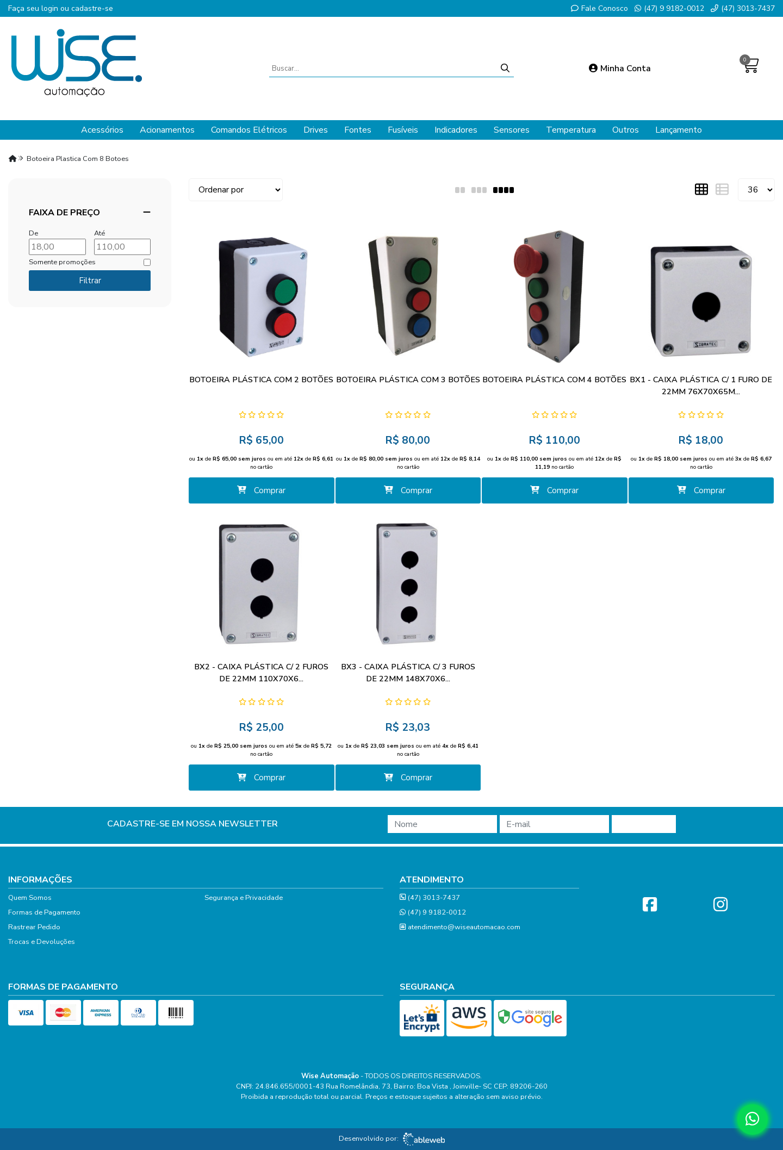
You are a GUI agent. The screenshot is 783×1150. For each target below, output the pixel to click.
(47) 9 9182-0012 (669, 8)
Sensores (512, 130)
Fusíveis (403, 130)
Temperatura (571, 130)
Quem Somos (30, 898)
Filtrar (90, 280)
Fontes (357, 130)
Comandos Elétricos (249, 130)
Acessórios (102, 130)
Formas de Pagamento (44, 912)
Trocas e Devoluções (41, 942)
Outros (625, 130)
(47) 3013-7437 (743, 8)
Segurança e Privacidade (243, 898)
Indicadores (455, 130)
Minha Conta (620, 68)
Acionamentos (167, 130)
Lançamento (678, 130)
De (33, 233)
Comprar (261, 490)
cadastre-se (92, 8)
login (50, 8)
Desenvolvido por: (392, 1139)
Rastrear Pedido (34, 927)
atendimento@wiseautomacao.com (460, 927)
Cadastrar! (643, 824)
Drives (315, 130)
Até (99, 233)
